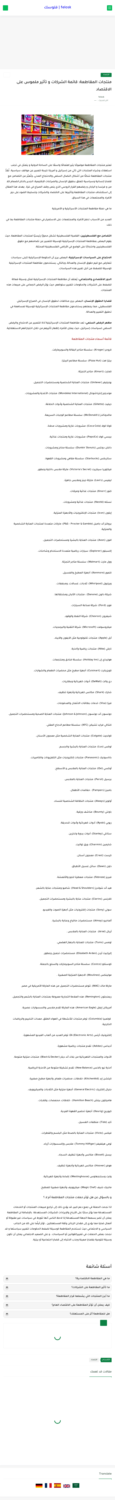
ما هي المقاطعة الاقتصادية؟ (57, 1279)
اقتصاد (106, 75)
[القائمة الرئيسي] (109, 8)
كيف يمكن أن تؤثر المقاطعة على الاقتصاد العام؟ (57, 1305)
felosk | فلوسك (57, 8)
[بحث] (5, 8)
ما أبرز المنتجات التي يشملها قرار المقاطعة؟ (57, 1296)
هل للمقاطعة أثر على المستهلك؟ (57, 1314)
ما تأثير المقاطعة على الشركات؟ (57, 1288)
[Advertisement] (57, 43)
